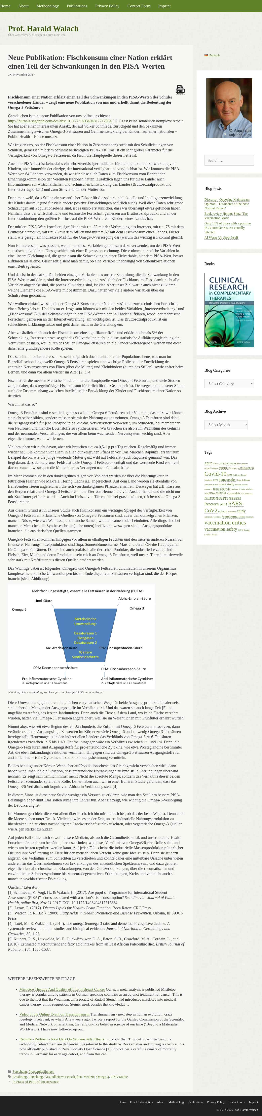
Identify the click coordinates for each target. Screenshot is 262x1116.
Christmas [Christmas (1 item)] (232, 468)
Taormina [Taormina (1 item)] (217, 517)
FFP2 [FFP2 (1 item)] (215, 480)
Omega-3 (102, 1077)
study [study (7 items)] (241, 511)
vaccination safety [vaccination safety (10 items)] (221, 529)
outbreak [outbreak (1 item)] (248, 493)
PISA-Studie (119, 1077)
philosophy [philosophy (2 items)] (222, 497)
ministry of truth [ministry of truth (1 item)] (238, 489)
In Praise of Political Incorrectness (36, 1082)
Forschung (20, 1071)
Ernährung (20, 1077)
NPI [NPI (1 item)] (242, 493)
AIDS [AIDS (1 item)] (221, 464)
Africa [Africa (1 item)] (215, 464)
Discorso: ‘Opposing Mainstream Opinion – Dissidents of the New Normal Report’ (227, 204)
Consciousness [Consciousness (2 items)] (246, 467)
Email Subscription (141, 1102)
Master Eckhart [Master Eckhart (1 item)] (241, 484)
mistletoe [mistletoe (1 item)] (249, 489)
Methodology (48, 6)
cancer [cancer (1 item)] (215, 468)
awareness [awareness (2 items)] (230, 463)
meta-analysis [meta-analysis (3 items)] (221, 488)
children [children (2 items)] (223, 467)
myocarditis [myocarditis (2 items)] (233, 493)
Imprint (164, 6)
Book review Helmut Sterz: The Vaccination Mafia (226, 216)
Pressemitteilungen (41, 1071)
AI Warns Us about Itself (221, 237)
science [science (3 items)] (222, 511)
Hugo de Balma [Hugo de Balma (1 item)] (243, 480)
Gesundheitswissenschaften (63, 1077)
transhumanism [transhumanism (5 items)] (233, 516)
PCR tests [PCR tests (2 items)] (210, 497)
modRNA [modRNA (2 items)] (210, 493)
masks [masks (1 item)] (215, 484)
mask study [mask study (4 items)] (226, 484)
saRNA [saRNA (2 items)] (224, 504)
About (23, 6)
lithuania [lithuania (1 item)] (208, 484)
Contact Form (138, 6)
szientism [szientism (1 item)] (208, 517)
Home (122, 1102)
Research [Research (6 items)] (212, 504)
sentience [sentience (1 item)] (232, 512)
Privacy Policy (107, 6)
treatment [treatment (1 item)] (249, 517)
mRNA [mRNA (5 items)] (221, 493)
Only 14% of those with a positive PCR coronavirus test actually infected (228, 227)
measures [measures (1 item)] (208, 489)
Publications (77, 6)
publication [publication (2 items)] (235, 497)
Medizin (89, 1077)
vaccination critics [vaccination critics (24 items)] (225, 523)
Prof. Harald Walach (43, 28)
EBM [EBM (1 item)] (229, 475)
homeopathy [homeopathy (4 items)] (227, 479)
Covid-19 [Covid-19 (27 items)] (216, 474)
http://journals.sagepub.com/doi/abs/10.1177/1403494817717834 (60, 121)
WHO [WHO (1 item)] (240, 530)
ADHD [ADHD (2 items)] (208, 463)
